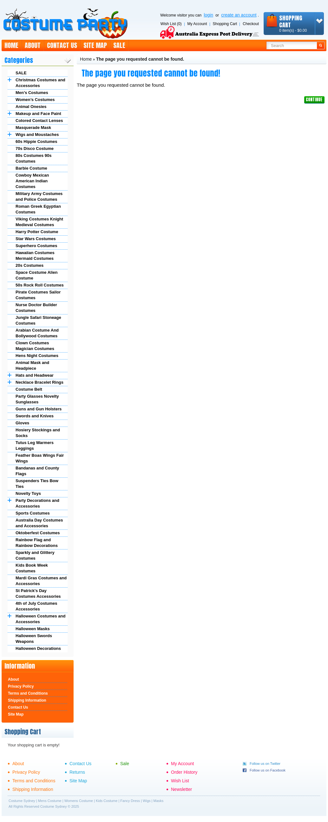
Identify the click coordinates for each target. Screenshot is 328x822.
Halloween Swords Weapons (34, 638)
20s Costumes (29, 265)
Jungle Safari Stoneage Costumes (38, 320)
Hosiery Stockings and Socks (38, 433)
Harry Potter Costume (37, 231)
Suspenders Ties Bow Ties (37, 483)
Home (11, 45)
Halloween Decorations (38, 648)
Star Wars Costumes (36, 238)
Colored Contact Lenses (39, 120)
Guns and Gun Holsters (39, 409)
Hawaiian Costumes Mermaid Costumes (35, 255)
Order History (184, 772)
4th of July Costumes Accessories (36, 606)
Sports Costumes (33, 513)
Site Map (95, 45)
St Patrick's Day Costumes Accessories (38, 593)
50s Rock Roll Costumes (40, 285)
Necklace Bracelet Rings (39, 382)
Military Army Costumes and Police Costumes (39, 196)
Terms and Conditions (28, 693)
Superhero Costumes (36, 245)
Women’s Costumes (35, 99)
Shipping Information (27, 700)
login (208, 14)
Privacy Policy (21, 686)
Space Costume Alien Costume (36, 275)
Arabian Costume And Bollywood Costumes (37, 333)
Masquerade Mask (33, 127)
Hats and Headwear (35, 375)
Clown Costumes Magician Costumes (35, 345)
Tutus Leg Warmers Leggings (35, 445)
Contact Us (62, 45)
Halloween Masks (33, 628)
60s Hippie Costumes (36, 141)
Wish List (180, 780)
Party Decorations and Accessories (37, 503)
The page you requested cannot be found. (140, 59)
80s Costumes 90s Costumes (33, 158)
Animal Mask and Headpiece (32, 365)
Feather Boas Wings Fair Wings (40, 458)
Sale (119, 45)
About (33, 45)
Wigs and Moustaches (37, 134)
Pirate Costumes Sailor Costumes (38, 295)
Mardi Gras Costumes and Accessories (41, 581)
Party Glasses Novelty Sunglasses (37, 399)
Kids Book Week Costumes (32, 568)
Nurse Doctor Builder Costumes (36, 307)
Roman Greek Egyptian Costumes (38, 209)
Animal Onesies (31, 106)
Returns (77, 772)
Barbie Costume (31, 168)
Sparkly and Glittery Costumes (35, 555)
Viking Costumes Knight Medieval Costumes (39, 222)
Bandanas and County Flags (37, 471)
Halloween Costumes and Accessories (40, 619)
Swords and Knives (35, 416)
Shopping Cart (225, 24)
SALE (21, 73)
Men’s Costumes (32, 92)
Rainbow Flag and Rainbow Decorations (37, 542)
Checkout (251, 24)
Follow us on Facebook (267, 770)
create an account (238, 14)
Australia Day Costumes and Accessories (39, 523)
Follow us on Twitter (265, 763)
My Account (197, 24)
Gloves (22, 423)
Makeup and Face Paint (38, 113)
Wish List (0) (171, 24)
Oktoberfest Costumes (38, 532)
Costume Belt (29, 389)
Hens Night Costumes (37, 355)
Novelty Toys (28, 493)
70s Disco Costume (35, 148)
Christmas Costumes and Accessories (40, 82)
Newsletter (181, 789)
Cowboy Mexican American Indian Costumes (32, 181)
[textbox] (291, 45)
